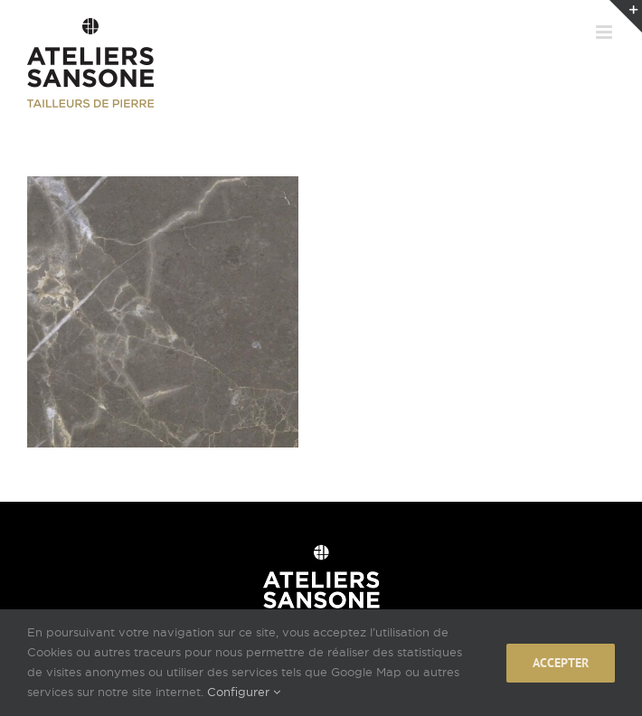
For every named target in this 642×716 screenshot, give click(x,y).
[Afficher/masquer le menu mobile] (605, 32)
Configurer (243, 691)
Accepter (561, 663)
